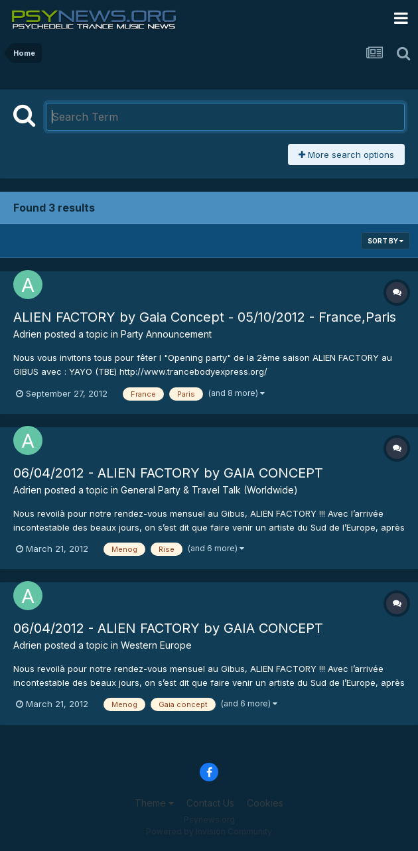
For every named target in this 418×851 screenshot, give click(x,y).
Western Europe (156, 645)
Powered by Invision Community (209, 831)
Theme (154, 803)
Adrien (27, 334)
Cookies (265, 803)
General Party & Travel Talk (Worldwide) (209, 489)
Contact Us (210, 803)
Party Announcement (166, 334)
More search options (346, 154)
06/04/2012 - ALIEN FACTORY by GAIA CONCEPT (168, 473)
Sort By (385, 241)
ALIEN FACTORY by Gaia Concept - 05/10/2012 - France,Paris (204, 317)
